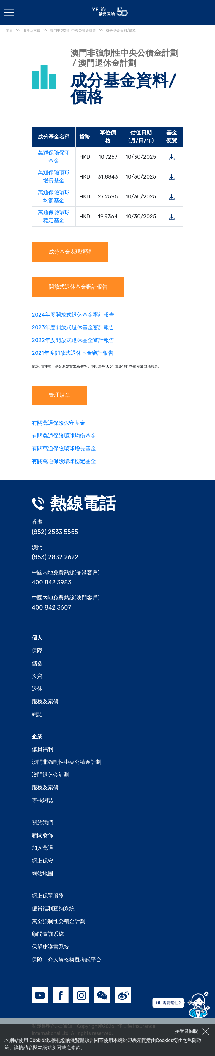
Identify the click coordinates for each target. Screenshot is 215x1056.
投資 (37, 676)
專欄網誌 (42, 800)
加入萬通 (42, 848)
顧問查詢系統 (48, 934)
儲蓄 (37, 663)
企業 (37, 736)
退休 (37, 689)
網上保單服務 (48, 896)
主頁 (9, 30)
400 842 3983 (52, 582)
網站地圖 (42, 873)
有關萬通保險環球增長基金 (64, 448)
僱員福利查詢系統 (53, 908)
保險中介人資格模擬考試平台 (66, 959)
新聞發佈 (42, 835)
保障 (37, 650)
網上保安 (42, 861)
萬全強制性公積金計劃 (58, 921)
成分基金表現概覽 (70, 252)
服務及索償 (45, 701)
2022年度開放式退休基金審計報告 (73, 340)
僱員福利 (42, 749)
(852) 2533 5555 (55, 531)
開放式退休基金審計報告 (78, 287)
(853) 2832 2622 (55, 557)
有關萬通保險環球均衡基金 (64, 435)
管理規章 (59, 395)
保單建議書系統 (50, 947)
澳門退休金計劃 (50, 775)
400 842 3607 (51, 607)
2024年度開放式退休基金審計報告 (73, 314)
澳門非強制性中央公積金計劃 (66, 762)
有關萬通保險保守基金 (58, 423)
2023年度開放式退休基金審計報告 (73, 327)
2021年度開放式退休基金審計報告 (72, 353)
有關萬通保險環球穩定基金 (64, 461)
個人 (37, 637)
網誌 (37, 714)
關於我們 (42, 822)
